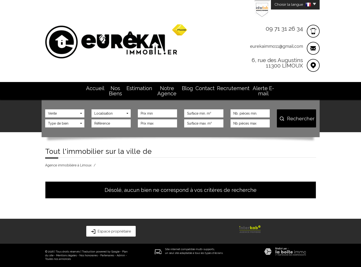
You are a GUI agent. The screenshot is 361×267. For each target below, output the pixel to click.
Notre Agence (166, 91)
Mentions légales (66, 255)
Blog (187, 88)
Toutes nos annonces (58, 259)
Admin (121, 255)
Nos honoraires (88, 255)
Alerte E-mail (263, 91)
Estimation (139, 88)
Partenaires (107, 255)
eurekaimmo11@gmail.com (276, 46)
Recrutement (233, 88)
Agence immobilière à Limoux (68, 165)
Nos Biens (115, 91)
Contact (205, 88)
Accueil (95, 88)
